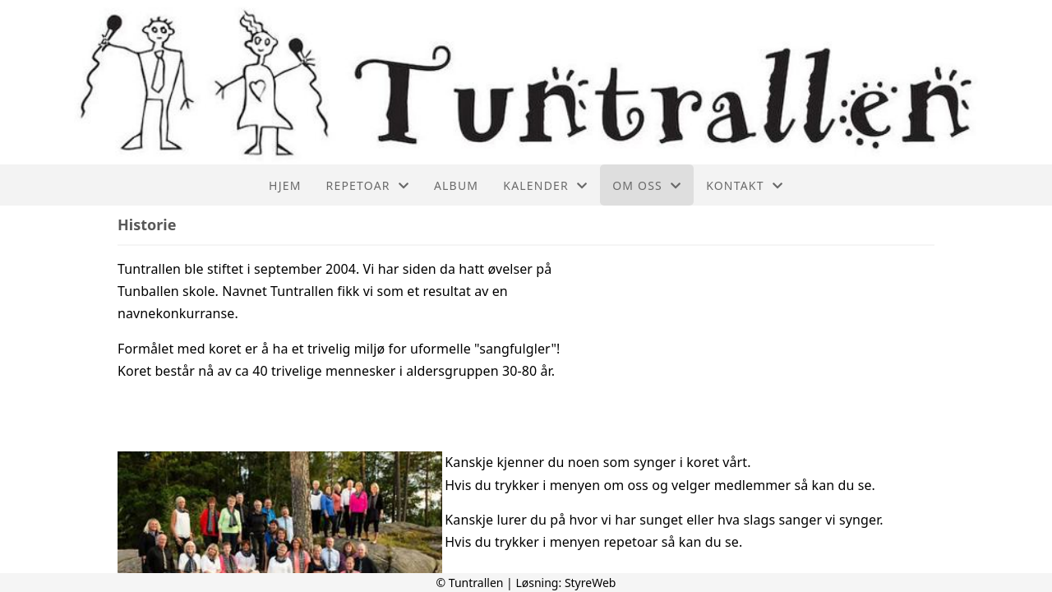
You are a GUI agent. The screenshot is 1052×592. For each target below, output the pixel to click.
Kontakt (744, 185)
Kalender (545, 185)
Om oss (646, 185)
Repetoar (367, 185)
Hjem (285, 185)
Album (456, 185)
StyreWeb (590, 582)
